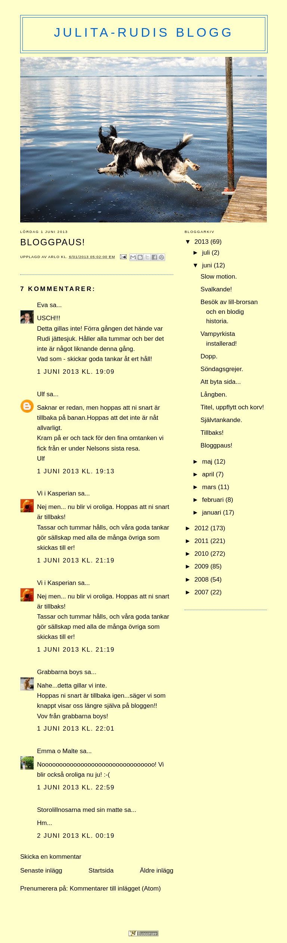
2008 (202, 579)
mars (210, 487)
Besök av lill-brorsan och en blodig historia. (229, 311)
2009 (202, 566)
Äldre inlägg (156, 870)
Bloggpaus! (216, 445)
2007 (202, 592)
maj (208, 461)
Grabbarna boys (60, 672)
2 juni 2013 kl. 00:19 (76, 835)
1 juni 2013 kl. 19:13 (76, 471)
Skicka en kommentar (50, 856)
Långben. (214, 394)
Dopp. (209, 356)
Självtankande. (222, 420)
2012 (202, 528)
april (209, 474)
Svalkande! (216, 289)
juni (208, 265)
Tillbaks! (212, 432)
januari (212, 512)
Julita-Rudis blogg (144, 32)
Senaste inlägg (41, 870)
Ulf (41, 394)
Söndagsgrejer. (222, 369)
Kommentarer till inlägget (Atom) (115, 888)
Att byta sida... (221, 381)
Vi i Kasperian (56, 493)
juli (207, 252)
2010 (202, 553)
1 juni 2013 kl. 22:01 (76, 728)
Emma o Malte (57, 751)
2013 (202, 241)
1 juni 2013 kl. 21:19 (76, 560)
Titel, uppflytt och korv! (232, 407)
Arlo (54, 257)
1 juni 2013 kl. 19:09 (76, 371)
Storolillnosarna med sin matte (80, 809)
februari (213, 499)
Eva (42, 305)
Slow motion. (219, 276)
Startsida (101, 870)
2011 (202, 541)
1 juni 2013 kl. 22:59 (76, 787)
